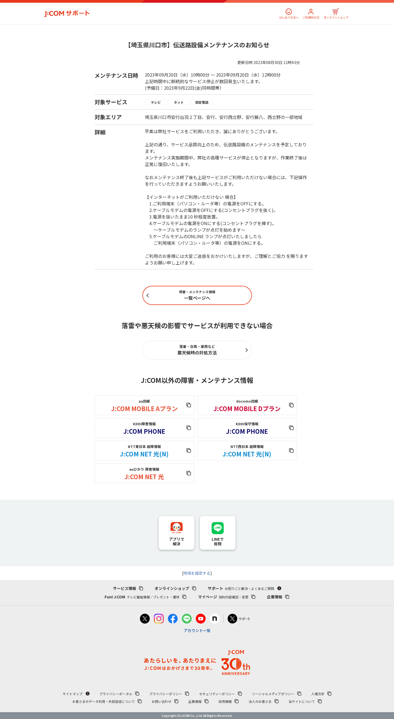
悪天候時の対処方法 (197, 350)
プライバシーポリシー (165, 693)
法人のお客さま (260, 701)
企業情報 (274, 596)
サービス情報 (124, 588)
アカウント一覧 (197, 630)
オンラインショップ (336, 17)
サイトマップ (72, 693)
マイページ (223, 596)
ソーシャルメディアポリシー (273, 693)
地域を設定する (196, 573)
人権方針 (317, 693)
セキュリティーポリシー (217, 693)
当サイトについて (302, 701)
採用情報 (225, 701)
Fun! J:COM (142, 596)
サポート (241, 588)
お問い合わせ (161, 701)
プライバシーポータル (115, 693)
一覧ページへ (197, 295)
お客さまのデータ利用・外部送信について (103, 701)
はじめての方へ (288, 17)
